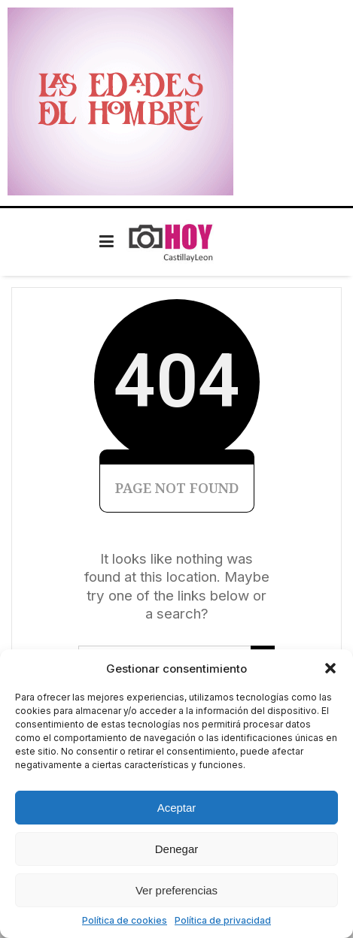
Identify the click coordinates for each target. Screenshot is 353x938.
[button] (330, 668)
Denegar (177, 849)
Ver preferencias (176, 890)
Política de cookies (124, 920)
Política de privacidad (223, 920)
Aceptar (176, 807)
